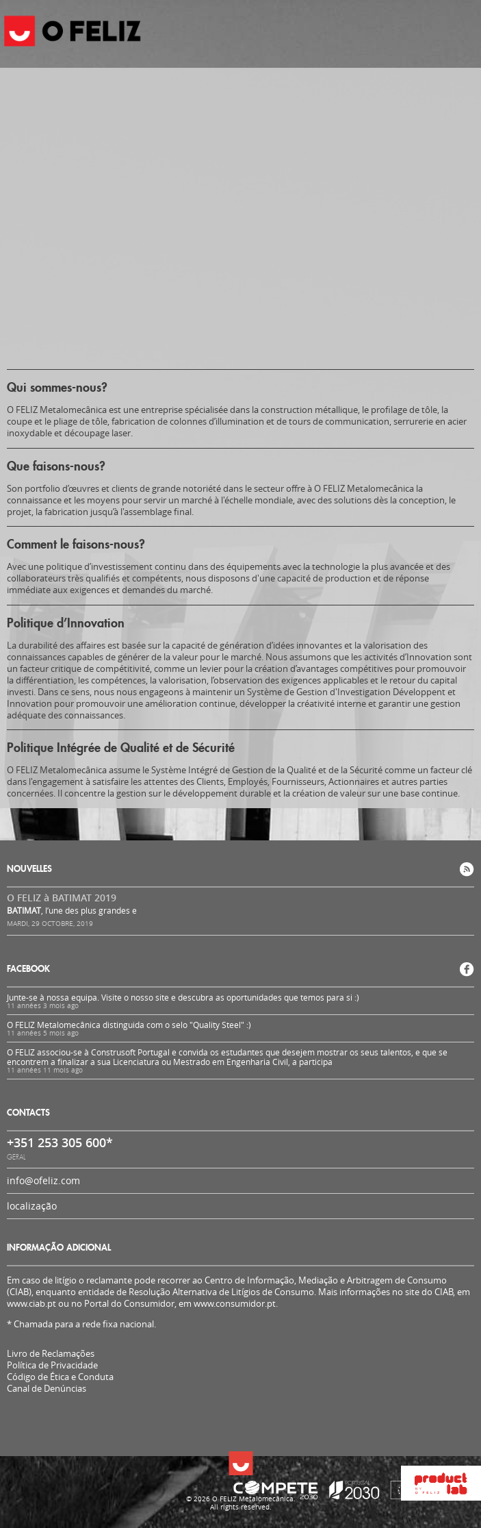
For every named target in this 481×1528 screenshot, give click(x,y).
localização (32, 1205)
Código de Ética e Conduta (60, 1377)
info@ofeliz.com (43, 1180)
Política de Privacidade (52, 1365)
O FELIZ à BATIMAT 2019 (61, 897)
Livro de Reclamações (50, 1353)
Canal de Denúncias (46, 1388)
